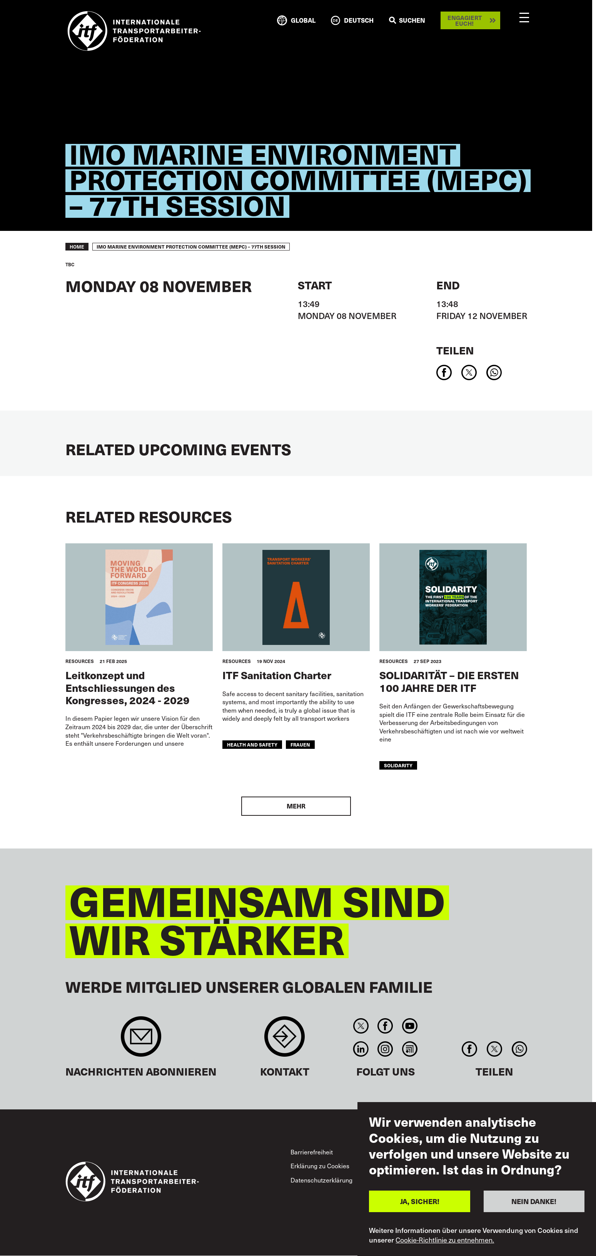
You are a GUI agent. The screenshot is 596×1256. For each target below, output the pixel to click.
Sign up (141, 1040)
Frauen (300, 744)
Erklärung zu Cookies (319, 1165)
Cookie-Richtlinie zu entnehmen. (445, 1239)
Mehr (296, 806)
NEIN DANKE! (533, 1201)
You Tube (409, 1026)
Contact (284, 1040)
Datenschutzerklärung (321, 1179)
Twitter (361, 1026)
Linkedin (361, 1049)
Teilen (455, 350)
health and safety (252, 744)
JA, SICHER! (419, 1201)
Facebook (385, 1026)
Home (77, 247)
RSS (409, 1049)
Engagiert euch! (464, 20)
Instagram (385, 1049)
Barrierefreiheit (311, 1151)
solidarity (398, 765)
